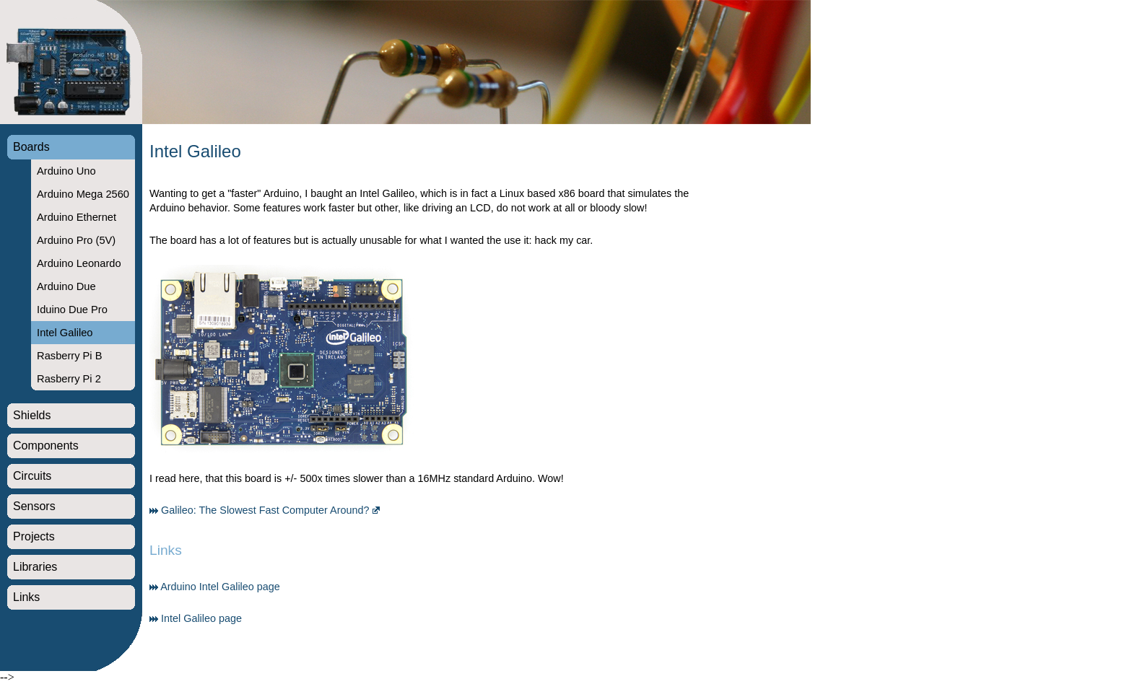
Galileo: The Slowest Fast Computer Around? (265, 510)
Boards (31, 147)
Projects (34, 536)
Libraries (35, 567)
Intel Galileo (64, 332)
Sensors (34, 506)
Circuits (32, 476)
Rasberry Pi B (69, 355)
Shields (32, 415)
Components (46, 445)
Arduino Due (66, 286)
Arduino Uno (66, 171)
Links (26, 597)
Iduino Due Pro (72, 309)
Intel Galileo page (201, 618)
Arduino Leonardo (79, 263)
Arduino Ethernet (76, 217)
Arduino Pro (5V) (76, 240)
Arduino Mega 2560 (83, 194)
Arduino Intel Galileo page (220, 586)
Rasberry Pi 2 (69, 379)
